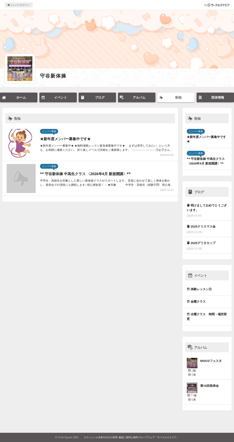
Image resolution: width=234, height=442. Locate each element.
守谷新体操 (53, 75)
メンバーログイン (18, 5)
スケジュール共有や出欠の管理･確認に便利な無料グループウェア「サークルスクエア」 (131, 437)
